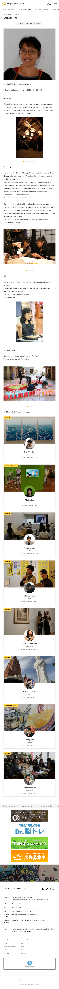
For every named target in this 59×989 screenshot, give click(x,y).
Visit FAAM (7, 953)
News (22, 946)
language (48, 4)
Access (23, 943)
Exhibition (7, 940)
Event (5, 943)
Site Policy (18, 979)
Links (22, 950)
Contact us (7, 979)
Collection (7, 950)
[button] (23, 161)
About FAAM (25, 940)
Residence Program (10, 946)
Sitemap (23, 953)
